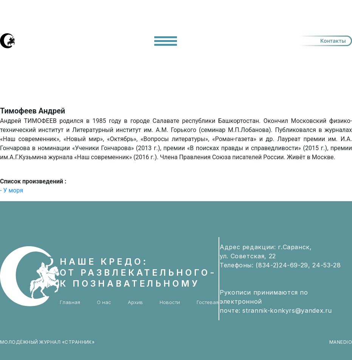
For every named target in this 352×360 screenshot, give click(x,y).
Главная (70, 302)
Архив (135, 302)
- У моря (11, 190)
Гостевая (208, 302)
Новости (170, 302)
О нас (104, 302)
